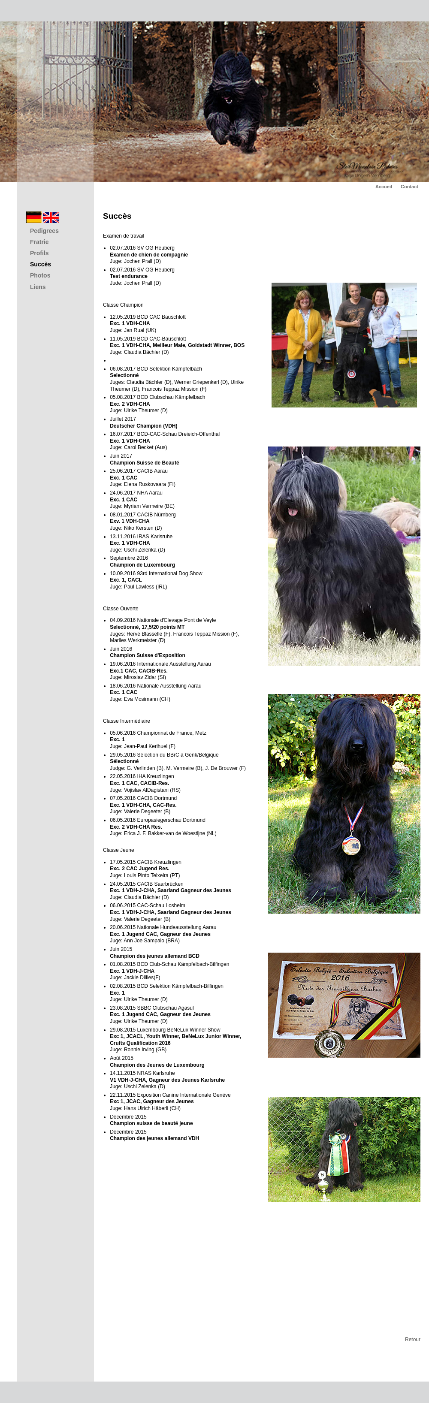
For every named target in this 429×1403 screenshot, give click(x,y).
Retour (412, 1340)
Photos (40, 275)
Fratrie (39, 241)
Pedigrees (44, 230)
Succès (40, 264)
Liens (38, 287)
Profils (39, 253)
